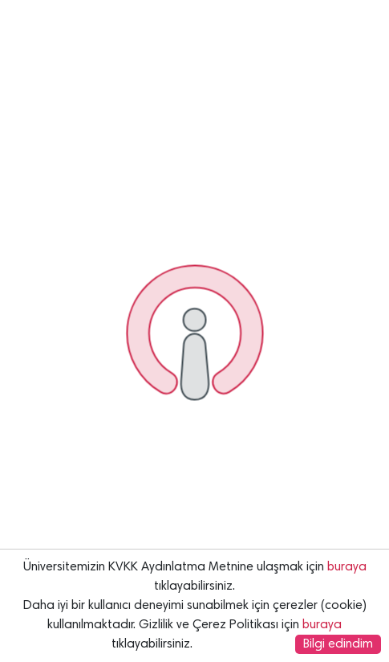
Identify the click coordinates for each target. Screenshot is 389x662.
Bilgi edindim (338, 644)
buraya (347, 567)
